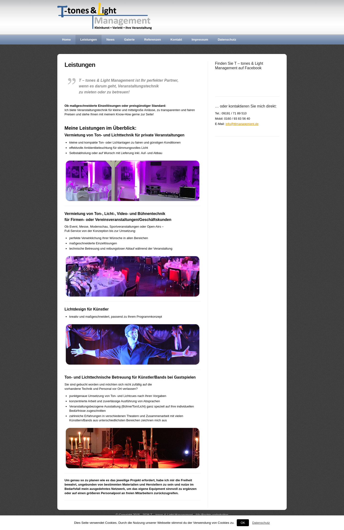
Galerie (129, 39)
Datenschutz (227, 39)
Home (66, 39)
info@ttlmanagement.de (242, 124)
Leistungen (88, 39)
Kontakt (176, 39)
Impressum (200, 39)
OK (243, 523)
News (110, 39)
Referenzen (152, 39)
